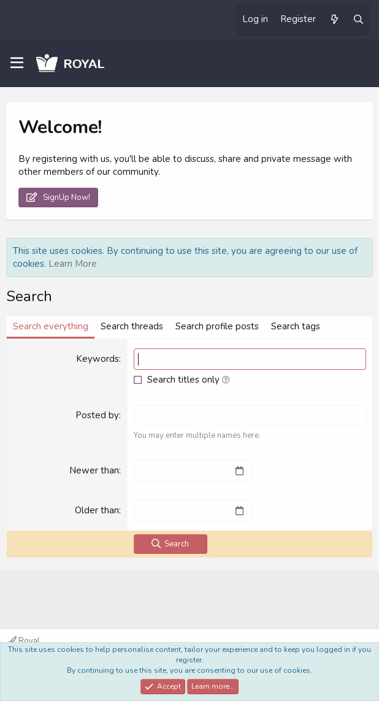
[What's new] (334, 20)
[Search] (358, 20)
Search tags (295, 326)
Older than (97, 510)
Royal (24, 640)
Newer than (94, 470)
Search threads (132, 326)
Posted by (97, 415)
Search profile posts (217, 326)
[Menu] (16, 63)
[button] (226, 379)
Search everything (50, 326)
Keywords (97, 359)
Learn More (72, 264)
